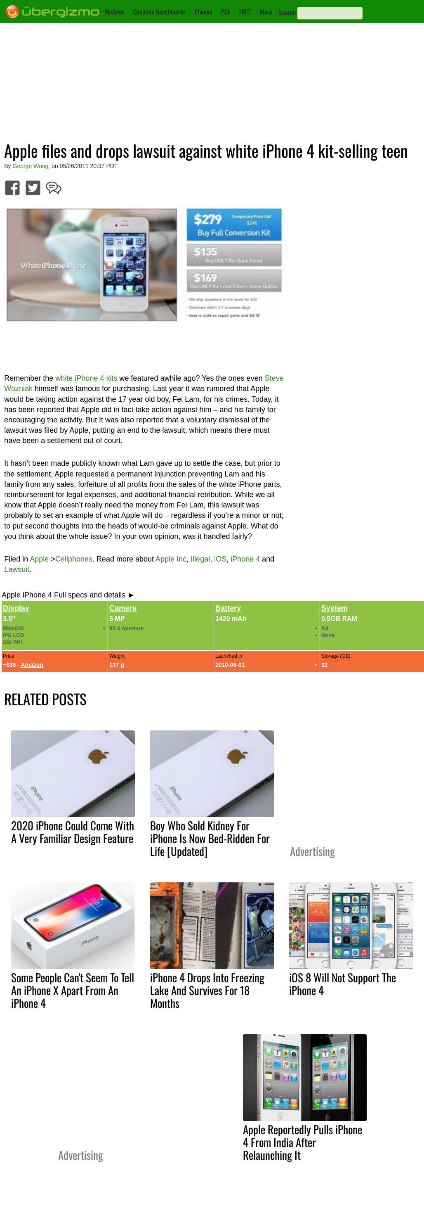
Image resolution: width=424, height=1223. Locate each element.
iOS (220, 559)
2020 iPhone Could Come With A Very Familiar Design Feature (72, 831)
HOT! (245, 12)
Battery (228, 608)
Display (16, 608)
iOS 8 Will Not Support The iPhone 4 (342, 983)
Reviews (114, 12)
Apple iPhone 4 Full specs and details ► (68, 595)
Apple (39, 559)
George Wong (31, 166)
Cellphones (73, 559)
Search (287, 12)
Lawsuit (16, 569)
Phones (203, 12)
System (334, 608)
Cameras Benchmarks (159, 12)
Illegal (200, 559)
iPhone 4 (245, 559)
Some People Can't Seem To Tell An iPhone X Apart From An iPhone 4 (72, 990)
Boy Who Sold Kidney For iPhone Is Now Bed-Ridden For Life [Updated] (210, 838)
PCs (225, 12)
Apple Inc (170, 559)
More (266, 12)
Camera (123, 608)
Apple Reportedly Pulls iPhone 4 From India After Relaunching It (302, 1142)
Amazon (32, 664)
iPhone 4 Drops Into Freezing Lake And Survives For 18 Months (207, 990)
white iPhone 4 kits (86, 378)
